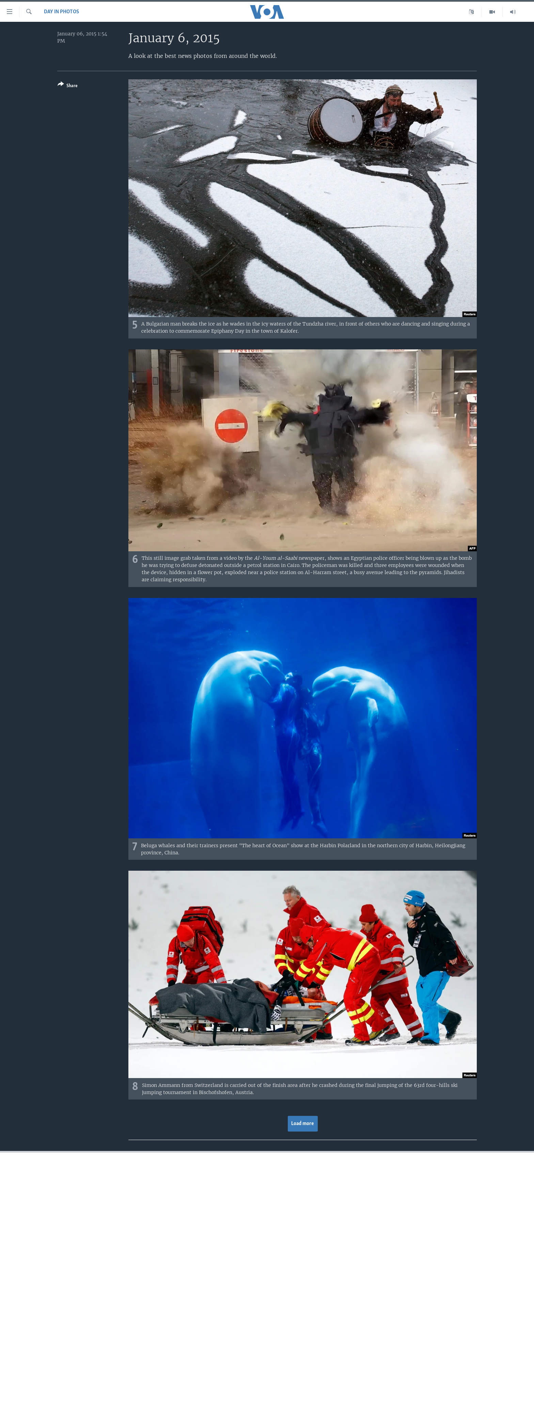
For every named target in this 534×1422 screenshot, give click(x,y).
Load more (302, 1123)
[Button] (68, 86)
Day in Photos (61, 12)
